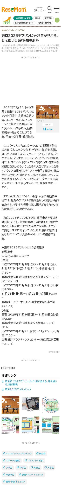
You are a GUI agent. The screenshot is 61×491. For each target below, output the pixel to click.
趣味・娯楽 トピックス (15, 482)
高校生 (37, 468)
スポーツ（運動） (13, 461)
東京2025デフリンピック (18, 389)
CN (43, 10)
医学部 (37, 18)
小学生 (9, 468)
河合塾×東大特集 (44, 23)
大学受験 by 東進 (23, 18)
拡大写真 (50, 129)
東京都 (42, 454)
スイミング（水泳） (35, 461)
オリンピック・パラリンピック (19, 454)
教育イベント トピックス (32, 475)
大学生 (50, 468)
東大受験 (48, 18)
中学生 (23, 468)
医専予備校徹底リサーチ (24, 23)
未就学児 (10, 475)
